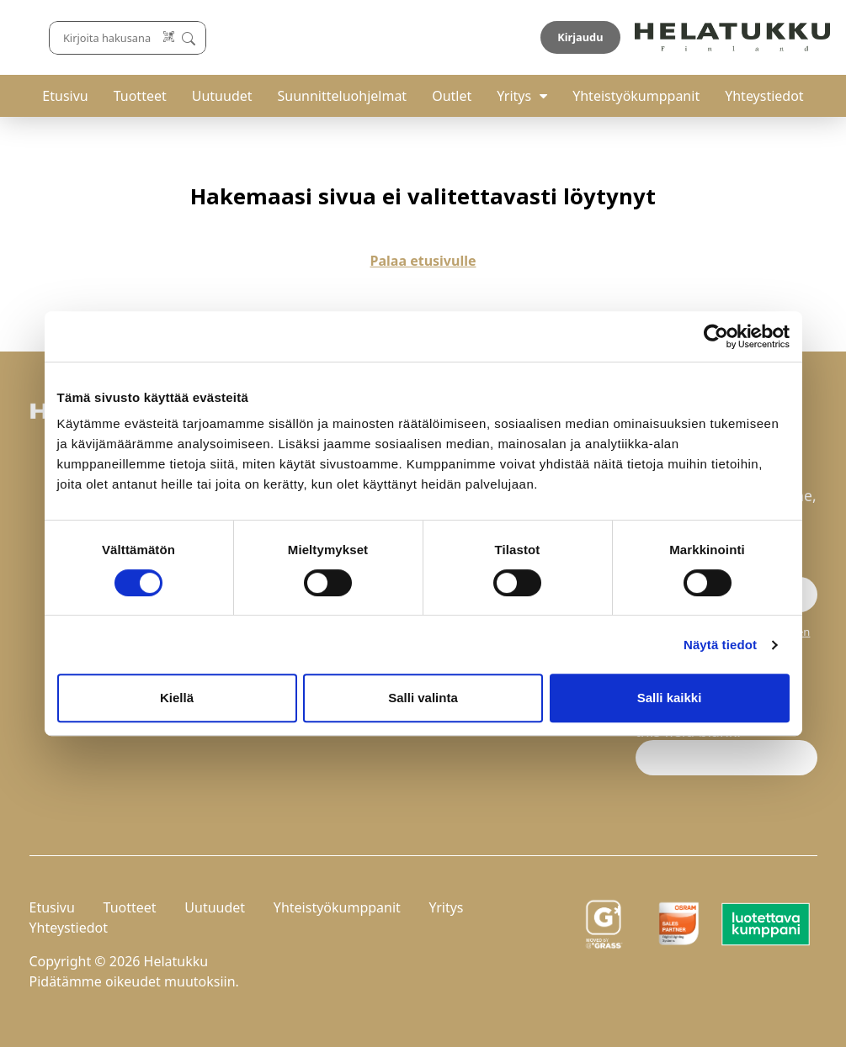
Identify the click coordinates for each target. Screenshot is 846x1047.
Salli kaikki (669, 697)
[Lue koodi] (543, 37)
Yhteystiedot (764, 96)
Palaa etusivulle (423, 260)
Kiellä (177, 697)
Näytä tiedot (720, 644)
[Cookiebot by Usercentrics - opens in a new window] (716, 336)
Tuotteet (140, 96)
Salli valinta (423, 697)
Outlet (451, 96)
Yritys (514, 96)
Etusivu (65, 96)
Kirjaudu (777, 37)
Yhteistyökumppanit (636, 96)
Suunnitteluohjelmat (342, 96)
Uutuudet (222, 96)
